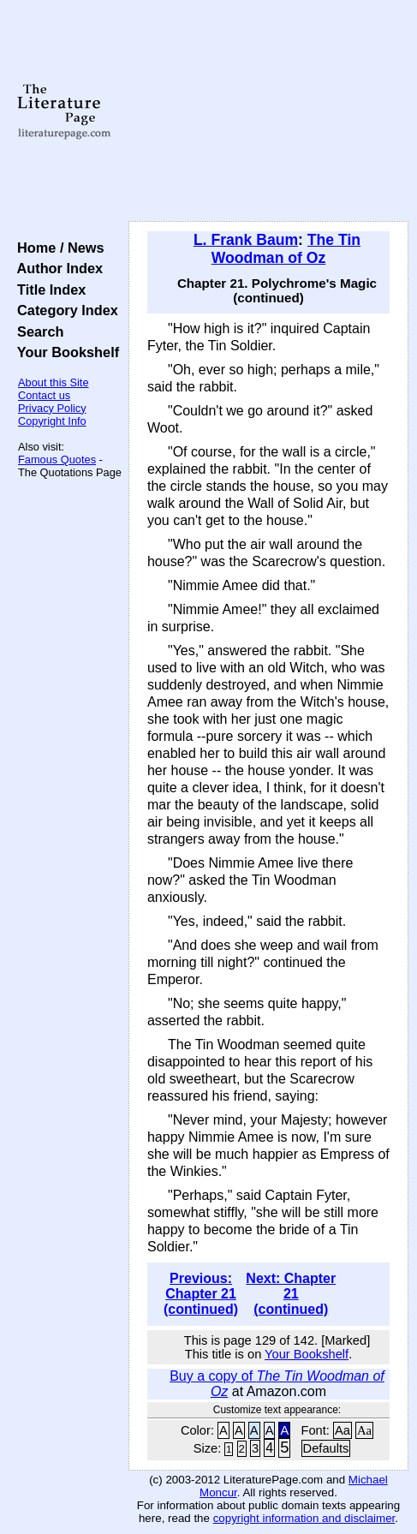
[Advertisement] (268, 111)
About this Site (53, 382)
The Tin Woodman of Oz (285, 248)
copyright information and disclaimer (304, 1518)
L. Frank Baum (246, 239)
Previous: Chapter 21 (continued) (201, 1293)
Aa (342, 1430)
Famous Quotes (57, 459)
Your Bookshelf (64, 352)
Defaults (326, 1448)
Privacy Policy (52, 408)
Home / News (56, 247)
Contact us (44, 395)
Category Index (63, 310)
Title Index (47, 289)
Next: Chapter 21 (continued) (291, 1293)
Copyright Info (52, 421)
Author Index (56, 268)
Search (36, 331)
